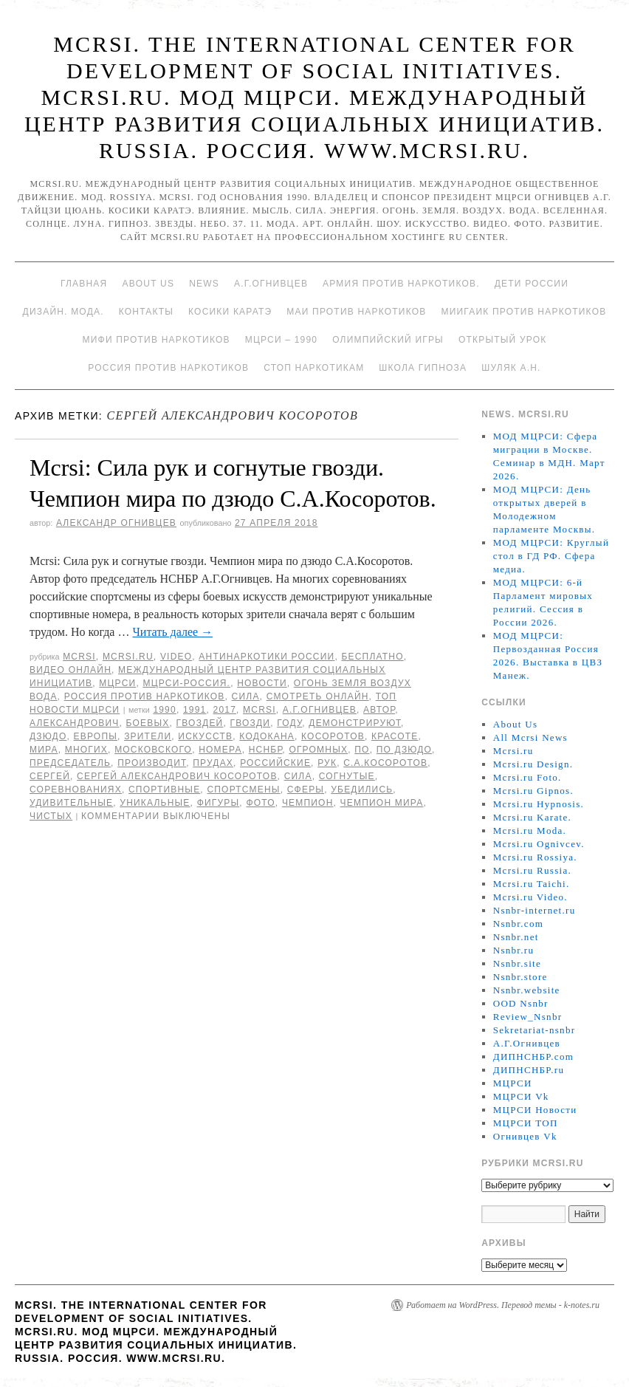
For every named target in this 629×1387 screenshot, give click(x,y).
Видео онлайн (70, 670)
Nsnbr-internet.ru (534, 910)
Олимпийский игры (388, 340)
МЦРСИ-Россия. (186, 683)
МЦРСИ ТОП (525, 1123)
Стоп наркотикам (314, 368)
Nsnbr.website (526, 990)
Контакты (146, 311)
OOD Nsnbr (521, 1003)
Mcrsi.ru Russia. (532, 870)
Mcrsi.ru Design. (533, 764)
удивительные (71, 803)
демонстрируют (355, 723)
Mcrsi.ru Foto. (527, 777)
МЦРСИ (117, 683)
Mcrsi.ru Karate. (532, 817)
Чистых (51, 816)
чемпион (308, 803)
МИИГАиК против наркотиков (523, 311)
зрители (147, 736)
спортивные (164, 789)
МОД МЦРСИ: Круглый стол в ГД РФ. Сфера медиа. (551, 556)
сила (298, 776)
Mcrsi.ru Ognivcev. (539, 843)
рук (327, 763)
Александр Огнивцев (116, 523)
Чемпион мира (382, 803)
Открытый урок (502, 340)
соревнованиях (76, 789)
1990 (164, 710)
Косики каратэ (230, 311)
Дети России (531, 283)
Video (176, 656)
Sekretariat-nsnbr (534, 1029)
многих (86, 749)
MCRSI (79, 656)
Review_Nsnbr (528, 1016)
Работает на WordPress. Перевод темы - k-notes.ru (502, 1305)
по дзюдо (404, 749)
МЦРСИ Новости (535, 1109)
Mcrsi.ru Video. (530, 897)
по (361, 749)
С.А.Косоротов (385, 763)
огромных (318, 749)
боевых (148, 723)
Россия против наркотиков (168, 368)
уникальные (155, 803)
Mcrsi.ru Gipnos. (533, 790)
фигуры (218, 803)
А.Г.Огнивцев (271, 283)
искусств (205, 736)
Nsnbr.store (520, 976)
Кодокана (267, 736)
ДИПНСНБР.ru (529, 1069)
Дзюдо (48, 736)
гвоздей (200, 723)
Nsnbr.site (517, 963)
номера (220, 749)
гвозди (250, 723)
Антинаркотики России (266, 656)
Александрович (75, 723)
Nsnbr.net (516, 936)
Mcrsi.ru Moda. (529, 830)
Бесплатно (372, 656)
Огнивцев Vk (525, 1136)
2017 (225, 710)
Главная (84, 283)
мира (44, 749)
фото (260, 803)
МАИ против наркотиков (356, 311)
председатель (70, 763)
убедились (362, 789)
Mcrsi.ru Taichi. (531, 883)
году (289, 723)
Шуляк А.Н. (510, 368)
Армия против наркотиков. (401, 283)
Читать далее (172, 632)
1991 (195, 710)
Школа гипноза (423, 368)
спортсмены (243, 789)
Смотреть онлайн (318, 696)
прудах (213, 763)
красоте (394, 736)
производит (151, 763)
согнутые (347, 776)
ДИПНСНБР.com (533, 1056)
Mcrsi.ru (128, 656)
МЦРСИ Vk (521, 1096)
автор (379, 710)
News (204, 283)
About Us (148, 283)
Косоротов (333, 736)
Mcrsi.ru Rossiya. (535, 857)
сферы (305, 789)
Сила (246, 696)
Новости (262, 683)
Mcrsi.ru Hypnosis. (538, 803)
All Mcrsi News (530, 737)
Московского (153, 749)
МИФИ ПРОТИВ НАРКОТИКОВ (156, 340)
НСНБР (266, 749)
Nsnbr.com (518, 923)
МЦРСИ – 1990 (281, 340)
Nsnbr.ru (514, 950)
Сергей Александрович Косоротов (177, 776)
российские (275, 763)
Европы (96, 736)
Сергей (50, 776)
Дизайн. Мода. (63, 311)
